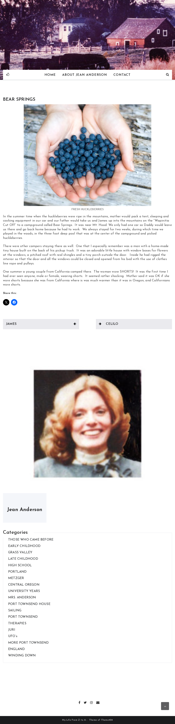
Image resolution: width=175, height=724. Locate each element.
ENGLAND (16, 649)
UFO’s (12, 636)
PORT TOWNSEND (23, 617)
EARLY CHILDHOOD (24, 546)
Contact (122, 75)
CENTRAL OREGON (23, 584)
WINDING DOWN (22, 655)
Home (50, 75)
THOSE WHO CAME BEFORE (30, 539)
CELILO (112, 324)
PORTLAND (17, 571)
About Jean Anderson (84, 75)
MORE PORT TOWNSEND (28, 642)
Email (98, 702)
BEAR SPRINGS (19, 99)
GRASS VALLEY (20, 552)
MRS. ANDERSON (22, 597)
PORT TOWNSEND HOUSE (29, 604)
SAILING (14, 610)
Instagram (91, 702)
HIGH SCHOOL (20, 565)
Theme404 (107, 720)
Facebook (80, 702)
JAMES (11, 324)
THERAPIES (17, 623)
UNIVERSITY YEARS (24, 591)
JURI (11, 629)
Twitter (85, 702)
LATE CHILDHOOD (23, 558)
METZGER (16, 578)
